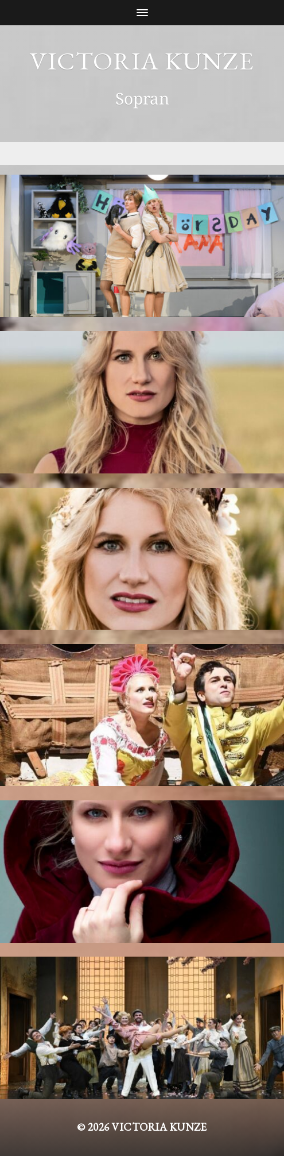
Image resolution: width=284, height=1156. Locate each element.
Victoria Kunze (142, 60)
